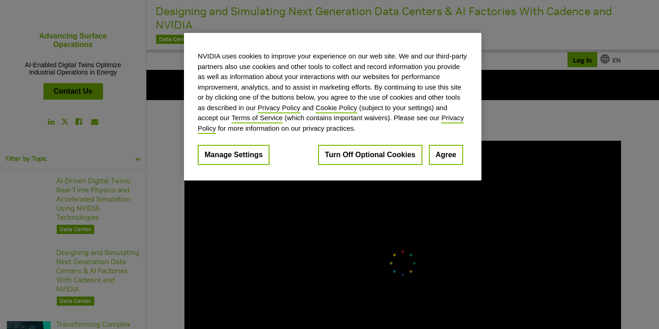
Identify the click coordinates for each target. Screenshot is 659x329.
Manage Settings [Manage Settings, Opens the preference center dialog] (234, 155)
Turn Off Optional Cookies (370, 155)
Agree (446, 155)
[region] (332, 106)
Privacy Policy (279, 107)
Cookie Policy (336, 107)
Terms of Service (257, 118)
